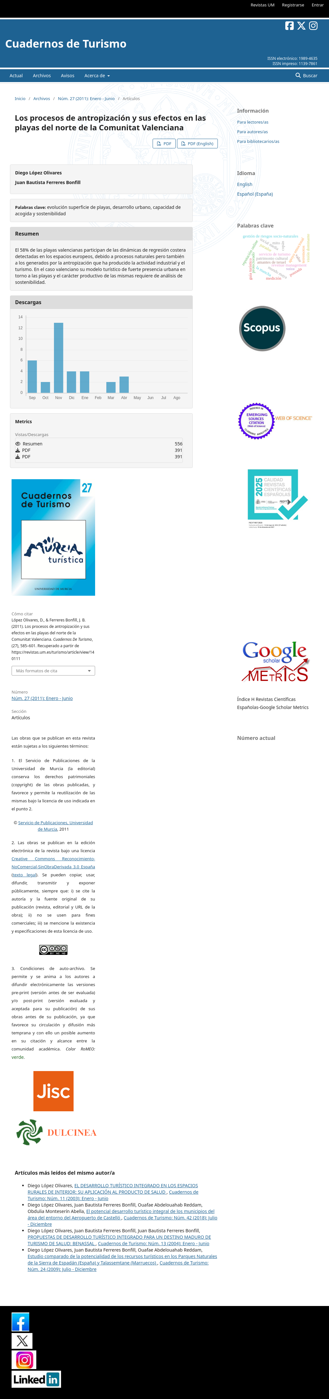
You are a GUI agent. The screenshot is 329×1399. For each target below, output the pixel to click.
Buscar (309, 75)
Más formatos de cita (36, 671)
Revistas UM (262, 5)
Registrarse (293, 5)
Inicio (20, 98)
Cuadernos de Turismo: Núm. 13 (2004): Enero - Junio (153, 1243)
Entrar (318, 5)
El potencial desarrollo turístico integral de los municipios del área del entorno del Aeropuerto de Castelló (121, 1214)
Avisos (68, 75)
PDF (167, 143)
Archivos (42, 75)
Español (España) (255, 194)
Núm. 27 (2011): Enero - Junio (86, 98)
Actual (16, 75)
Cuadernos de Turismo (66, 43)
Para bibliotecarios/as (258, 141)
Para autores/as (252, 132)
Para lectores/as (252, 122)
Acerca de (95, 75)
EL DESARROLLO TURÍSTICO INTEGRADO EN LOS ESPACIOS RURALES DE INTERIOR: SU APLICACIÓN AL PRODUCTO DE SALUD (113, 1188)
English (245, 184)
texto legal (24, 875)
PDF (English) (200, 143)
